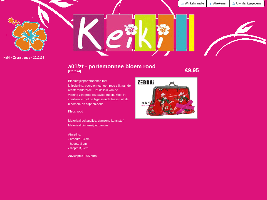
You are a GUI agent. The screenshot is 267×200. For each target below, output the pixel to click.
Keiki (7, 57)
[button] (192, 3)
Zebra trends (21, 57)
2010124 (38, 57)
